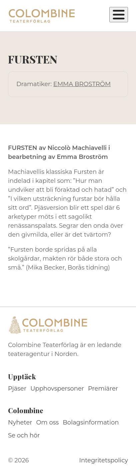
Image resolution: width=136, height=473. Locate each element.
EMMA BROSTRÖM (82, 84)
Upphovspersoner (57, 388)
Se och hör (24, 435)
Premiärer (103, 388)
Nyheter (20, 422)
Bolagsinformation (91, 422)
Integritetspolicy (103, 460)
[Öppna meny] (118, 14)
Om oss (47, 422)
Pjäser (17, 388)
